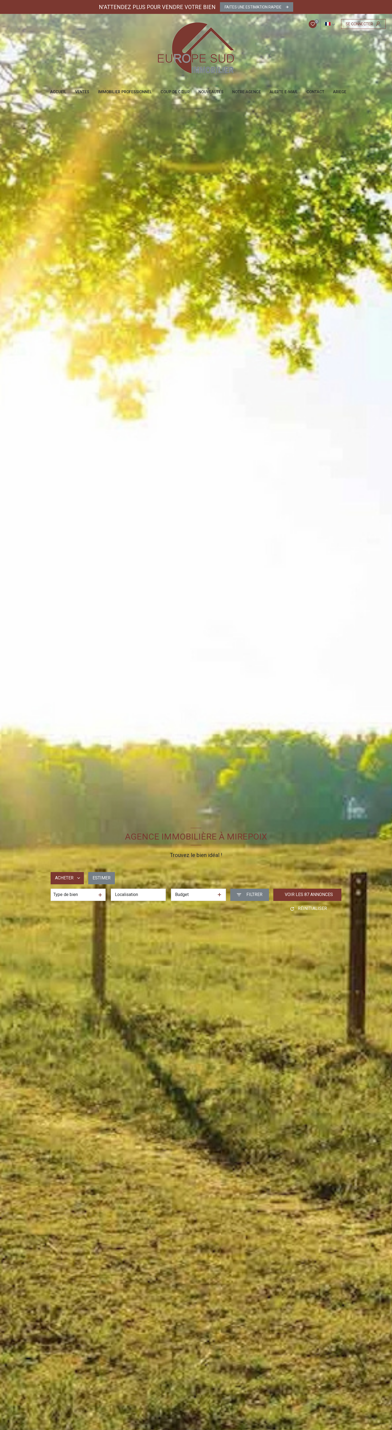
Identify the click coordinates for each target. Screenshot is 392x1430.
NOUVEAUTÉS (210, 92)
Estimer (102, 877)
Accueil (58, 92)
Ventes (82, 92)
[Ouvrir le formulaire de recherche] (249, 895)
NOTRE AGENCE (246, 92)
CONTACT (315, 92)
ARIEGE (339, 92)
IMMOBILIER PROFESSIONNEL (125, 92)
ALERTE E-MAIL (284, 92)
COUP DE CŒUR (175, 92)
